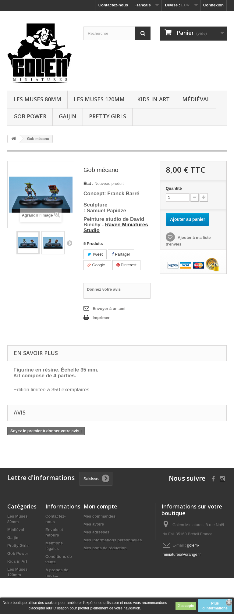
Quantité (174, 188)
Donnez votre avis (104, 289)
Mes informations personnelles (112, 540)
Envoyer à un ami (109, 308)
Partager (121, 254)
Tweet (95, 254)
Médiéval (196, 99)
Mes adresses (96, 532)
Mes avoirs (93, 524)
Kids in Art (153, 99)
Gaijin (67, 116)
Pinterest (126, 265)
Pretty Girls (107, 116)
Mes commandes (99, 516)
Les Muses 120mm (99, 99)
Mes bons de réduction (105, 548)
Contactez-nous (113, 5)
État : (88, 183)
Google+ (97, 265)
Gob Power (29, 116)
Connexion (213, 5)
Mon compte (100, 506)
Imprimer (101, 317)
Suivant (69, 243)
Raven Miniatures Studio (115, 227)
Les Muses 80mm (37, 99)
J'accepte (186, 606)
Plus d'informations (215, 605)
